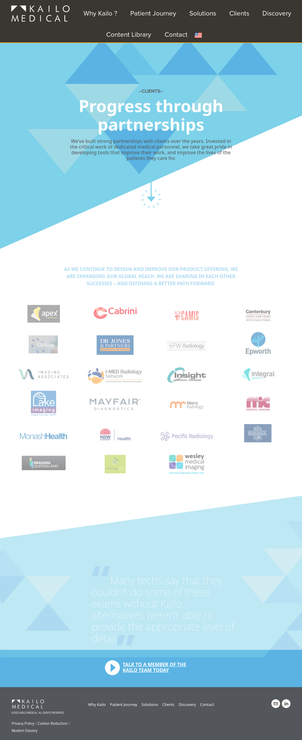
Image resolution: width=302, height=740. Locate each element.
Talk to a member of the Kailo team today (154, 667)
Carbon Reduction (52, 723)
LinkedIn (286, 703)
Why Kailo (97, 704)
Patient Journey (153, 13)
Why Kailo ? (100, 13)
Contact (176, 34)
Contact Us (275, 703)
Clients (239, 13)
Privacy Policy (23, 723)
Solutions (202, 13)
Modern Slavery (24, 730)
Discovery (276, 13)
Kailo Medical (30, 704)
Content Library (128, 34)
